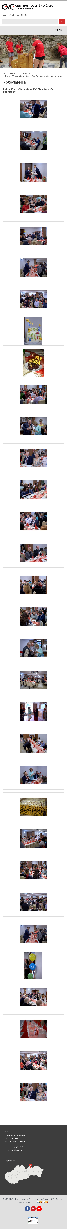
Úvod (5, 73)
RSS (17, 15)
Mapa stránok (8, 15)
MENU (59, 30)
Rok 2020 (27, 73)
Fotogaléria (15, 73)
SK (22, 15)
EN (26, 15)
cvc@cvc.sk (16, 1150)
